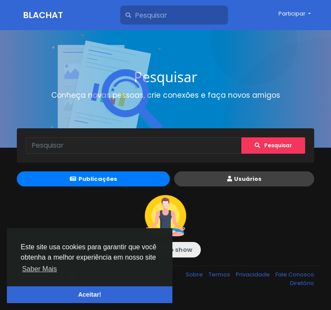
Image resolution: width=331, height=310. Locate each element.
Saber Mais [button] (39, 269)
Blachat (43, 15)
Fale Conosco (294, 274)
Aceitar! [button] (89, 294)
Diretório (302, 283)
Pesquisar (273, 145)
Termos (220, 274)
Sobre (195, 274)
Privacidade (253, 274)
